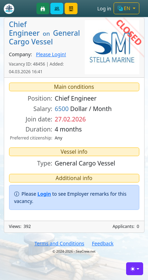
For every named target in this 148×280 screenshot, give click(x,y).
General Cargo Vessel (85, 163)
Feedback (103, 243)
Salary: (42, 108)
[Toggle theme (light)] (134, 268)
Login (44, 193)
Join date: (39, 119)
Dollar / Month (83, 108)
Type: (44, 163)
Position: (40, 98)
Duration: (38, 129)
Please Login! (51, 54)
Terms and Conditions (59, 243)
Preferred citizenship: (31, 138)
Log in (104, 8)
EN (125, 8)
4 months (68, 129)
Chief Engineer (76, 98)
